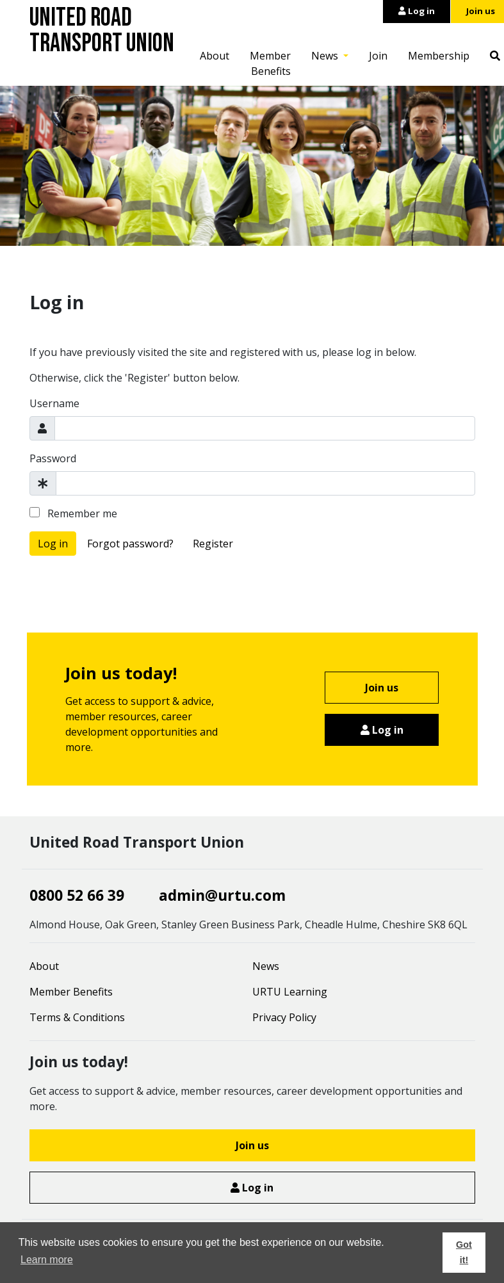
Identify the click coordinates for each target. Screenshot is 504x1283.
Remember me (73, 513)
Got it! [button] (464, 1252)
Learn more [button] (46, 1259)
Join (378, 56)
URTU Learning (289, 992)
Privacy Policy (284, 1017)
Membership (438, 56)
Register (213, 544)
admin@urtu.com (222, 895)
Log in (416, 11)
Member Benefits (270, 63)
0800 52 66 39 (76, 895)
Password (52, 458)
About (214, 56)
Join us (381, 688)
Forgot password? (130, 544)
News (326, 56)
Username (54, 403)
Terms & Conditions (77, 1017)
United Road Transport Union (101, 31)
